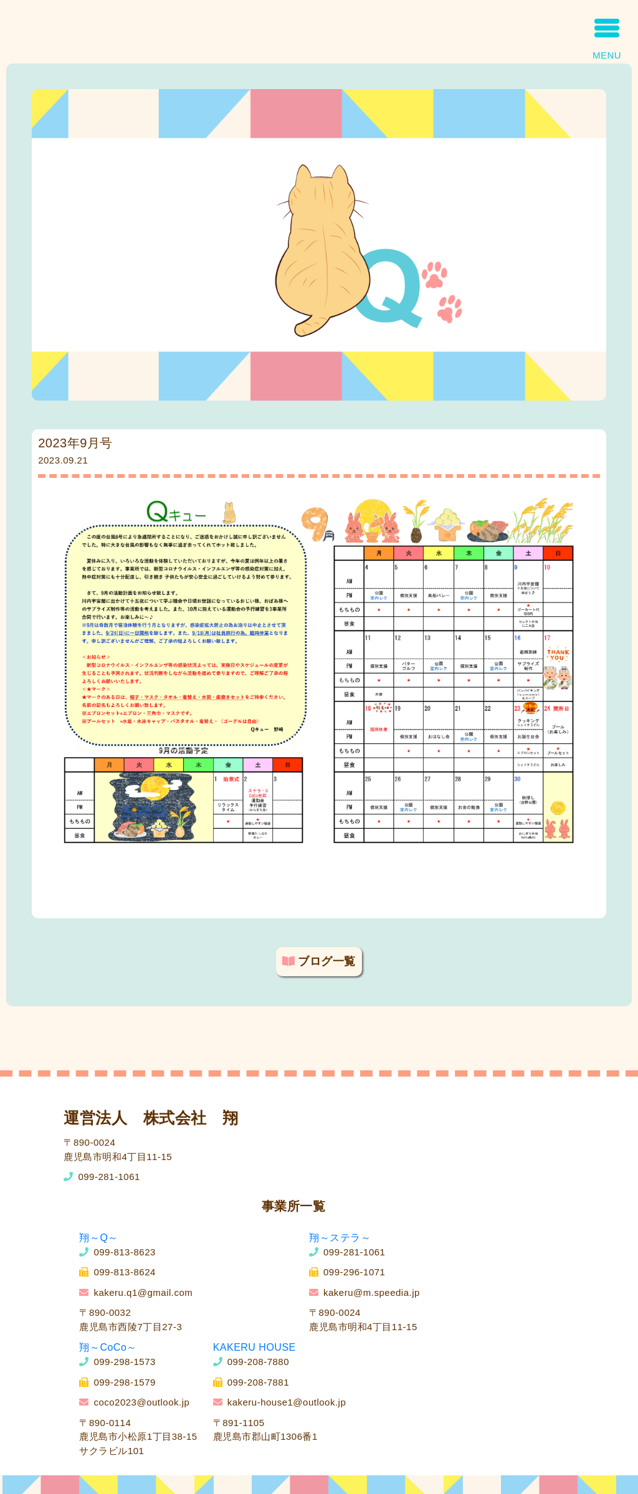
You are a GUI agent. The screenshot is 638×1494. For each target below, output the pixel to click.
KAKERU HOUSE (254, 1347)
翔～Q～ (98, 1237)
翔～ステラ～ (340, 1237)
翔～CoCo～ (107, 1347)
